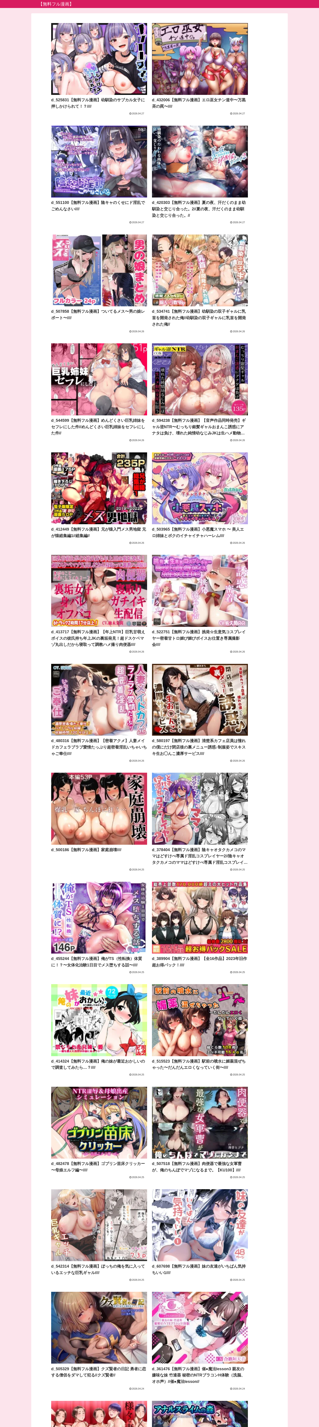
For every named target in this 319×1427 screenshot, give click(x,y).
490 (178, 1378)
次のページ (159, 1362)
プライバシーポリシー (159, 1413)
